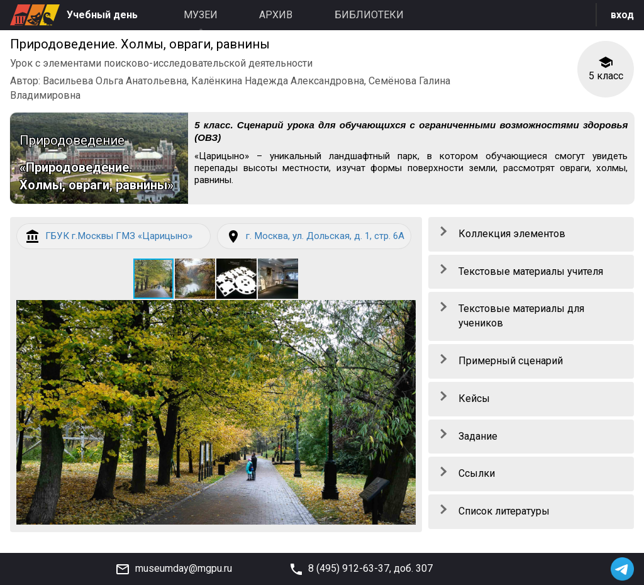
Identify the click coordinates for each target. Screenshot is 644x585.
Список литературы (504, 512)
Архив (275, 15)
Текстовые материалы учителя (530, 272)
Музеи (201, 15)
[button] (195, 294)
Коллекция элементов (511, 234)
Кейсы (474, 400)
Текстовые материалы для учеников (521, 317)
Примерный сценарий (510, 362)
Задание (477, 437)
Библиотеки (369, 15)
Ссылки (476, 475)
